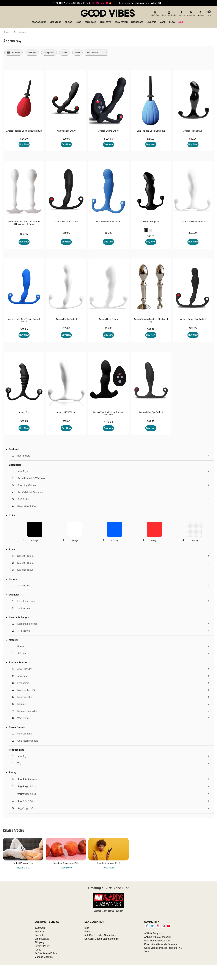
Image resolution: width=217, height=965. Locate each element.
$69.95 (66, 232)
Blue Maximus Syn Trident (108, 221)
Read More (23, 867)
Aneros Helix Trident (108, 319)
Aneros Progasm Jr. (193, 130)
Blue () (114, 540)
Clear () (194, 540)
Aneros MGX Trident (66, 412)
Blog (86, 927)
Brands (6, 32)
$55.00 (193, 232)
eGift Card (40, 927)
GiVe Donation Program (157, 940)
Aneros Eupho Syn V (108, 130)
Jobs (146, 951)
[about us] (191, 13)
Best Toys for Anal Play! (108, 863)
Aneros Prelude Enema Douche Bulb (24, 130)
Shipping (39, 942)
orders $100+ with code (82, 3)
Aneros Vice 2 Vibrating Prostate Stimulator (108, 413)
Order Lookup (42, 938)
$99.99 (66, 138)
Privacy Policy (42, 945)
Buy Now (24, 144)
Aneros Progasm (151, 221)
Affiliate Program (153, 933)
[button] (146, 230)
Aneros (22, 32)
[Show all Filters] (13, 53)
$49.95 (193, 138)
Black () (34, 540)
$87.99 (24, 329)
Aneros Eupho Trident (66, 319)
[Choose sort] (96, 53)
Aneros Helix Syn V (66, 130)
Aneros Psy (24, 412)
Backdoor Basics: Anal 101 (66, 863)
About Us (39, 931)
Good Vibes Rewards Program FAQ (163, 947)
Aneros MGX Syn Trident (151, 412)
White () (74, 540)
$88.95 (24, 421)
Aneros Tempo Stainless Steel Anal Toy (151, 320)
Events (88, 931)
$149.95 (108, 422)
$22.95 (24, 234)
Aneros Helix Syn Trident (66, 221)
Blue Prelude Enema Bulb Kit (151, 130)
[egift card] (154, 13)
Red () (154, 540)
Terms (38, 949)
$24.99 (24, 138)
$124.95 (108, 138)
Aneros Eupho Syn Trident (193, 319)
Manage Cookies (44, 956)
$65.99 (108, 232)
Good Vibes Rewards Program (160, 944)
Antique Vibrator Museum (157, 936)
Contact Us (40, 935)
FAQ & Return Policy (46, 953)
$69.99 (150, 329)
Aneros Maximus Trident (193, 221)
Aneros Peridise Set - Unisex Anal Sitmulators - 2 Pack (24, 222)
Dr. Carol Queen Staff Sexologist (101, 938)
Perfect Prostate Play (23, 863)
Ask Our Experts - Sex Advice (100, 935)
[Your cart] (208, 13)
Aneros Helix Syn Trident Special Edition (24, 320)
